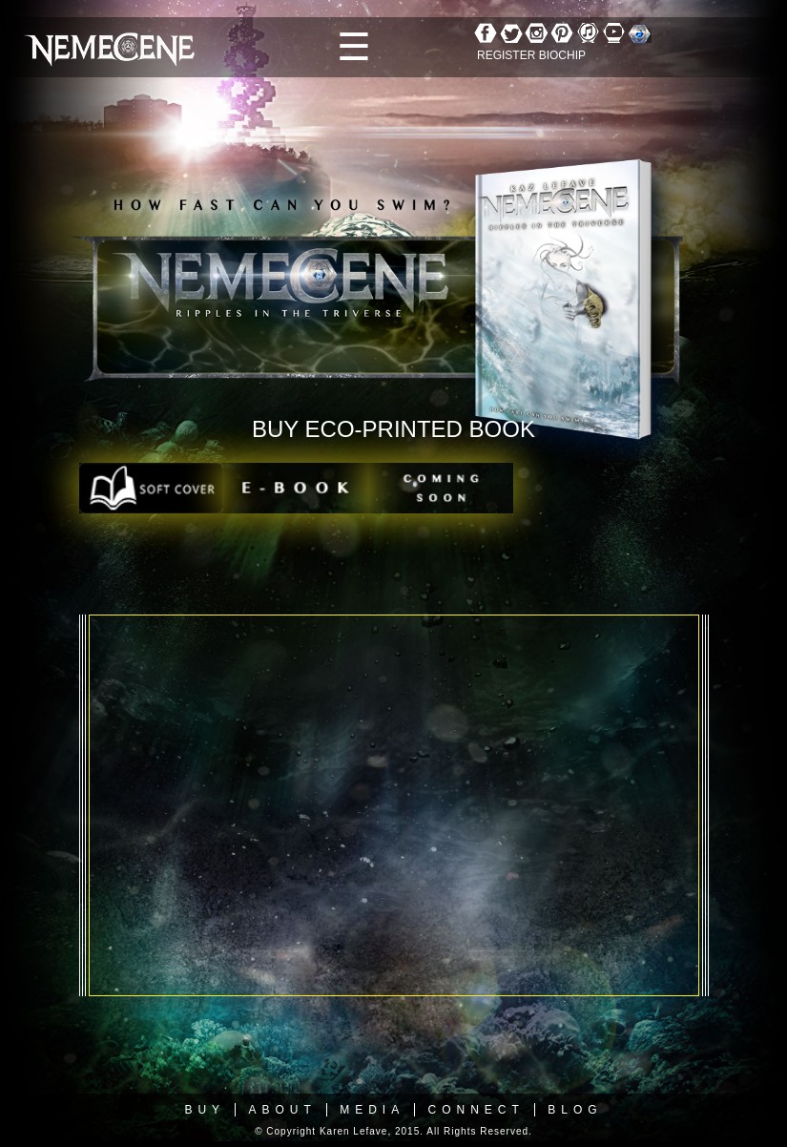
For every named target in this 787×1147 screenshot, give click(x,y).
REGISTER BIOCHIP (531, 55)
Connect (476, 1109)
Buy (204, 1109)
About (282, 1109)
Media (372, 1109)
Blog (575, 1109)
